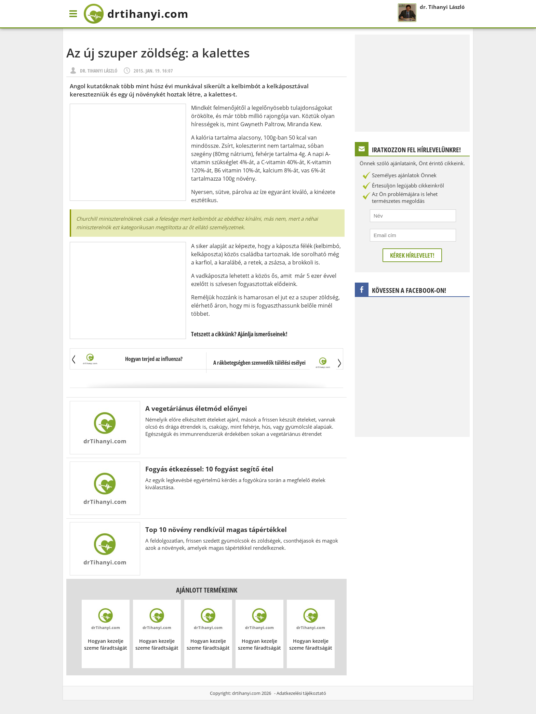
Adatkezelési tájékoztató (301, 693)
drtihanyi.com (246, 693)
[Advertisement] (127, 152)
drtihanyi (135, 13)
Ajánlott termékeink (206, 590)
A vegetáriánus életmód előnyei (196, 408)
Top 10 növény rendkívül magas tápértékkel (216, 529)
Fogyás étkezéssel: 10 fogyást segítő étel (209, 469)
